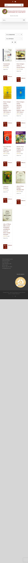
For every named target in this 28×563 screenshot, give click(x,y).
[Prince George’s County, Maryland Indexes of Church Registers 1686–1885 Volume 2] (7, 93)
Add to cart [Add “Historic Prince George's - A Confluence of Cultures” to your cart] (19, 164)
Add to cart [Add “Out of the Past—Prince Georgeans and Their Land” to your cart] (6, 164)
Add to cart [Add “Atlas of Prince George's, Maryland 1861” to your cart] (19, 202)
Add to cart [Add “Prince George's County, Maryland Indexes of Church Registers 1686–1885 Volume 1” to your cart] (19, 124)
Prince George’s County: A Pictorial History (21, 65)
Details (10, 76)
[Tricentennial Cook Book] (7, 55)
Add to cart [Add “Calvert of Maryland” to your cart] (6, 200)
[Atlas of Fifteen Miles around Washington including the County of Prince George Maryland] (7, 215)
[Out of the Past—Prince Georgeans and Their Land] (7, 137)
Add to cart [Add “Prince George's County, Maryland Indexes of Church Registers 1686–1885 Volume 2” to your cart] (6, 124)
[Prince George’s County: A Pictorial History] (21, 55)
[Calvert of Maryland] (7, 177)
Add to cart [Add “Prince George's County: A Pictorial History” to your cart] (19, 79)
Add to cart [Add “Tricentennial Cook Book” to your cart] (6, 78)
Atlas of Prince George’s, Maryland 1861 (20, 188)
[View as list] (15, 42)
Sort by (10, 34)
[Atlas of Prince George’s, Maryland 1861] (21, 177)
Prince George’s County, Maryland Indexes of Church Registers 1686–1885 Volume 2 (7, 107)
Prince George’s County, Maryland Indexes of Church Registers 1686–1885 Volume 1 (21, 107)
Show (10, 38)
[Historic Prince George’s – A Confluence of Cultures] (21, 137)
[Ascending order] (21, 34)
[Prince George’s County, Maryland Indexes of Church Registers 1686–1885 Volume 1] (21, 93)
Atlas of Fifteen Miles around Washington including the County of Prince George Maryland (7, 229)
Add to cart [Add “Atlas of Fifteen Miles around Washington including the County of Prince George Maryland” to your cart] (6, 246)
